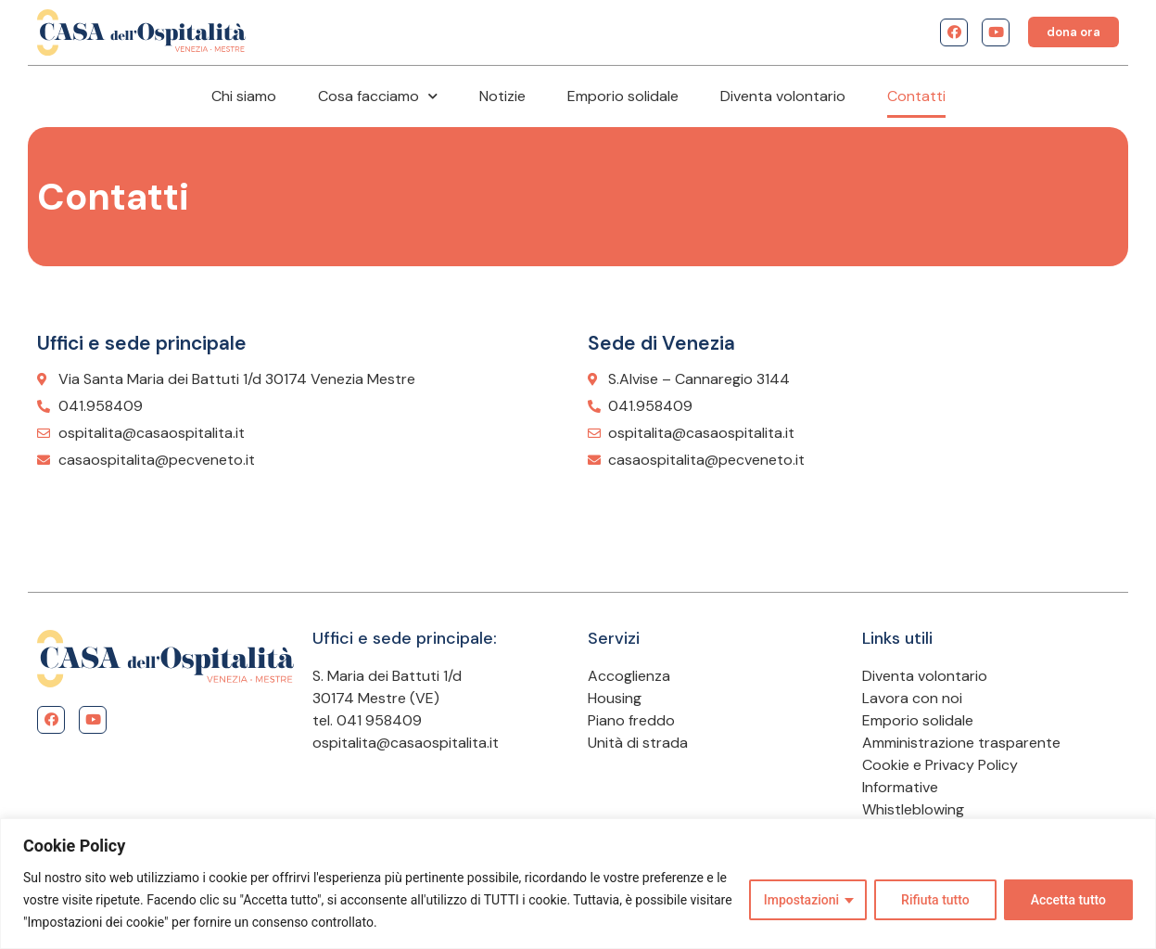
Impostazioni (801, 899)
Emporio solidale (623, 96)
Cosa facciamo (378, 96)
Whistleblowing (913, 809)
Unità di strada (638, 742)
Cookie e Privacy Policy (940, 765)
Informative (900, 787)
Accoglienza (629, 676)
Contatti (916, 96)
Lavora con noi (912, 698)
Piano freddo (631, 720)
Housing (615, 698)
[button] (1073, 32)
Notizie (502, 96)
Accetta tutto (1068, 899)
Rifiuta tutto (935, 899)
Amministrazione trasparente (961, 742)
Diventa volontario (782, 96)
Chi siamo (243, 96)
